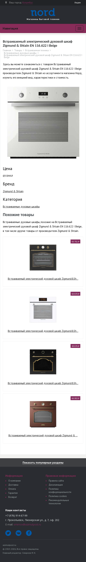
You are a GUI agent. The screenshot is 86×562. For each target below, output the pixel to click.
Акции (77, 2)
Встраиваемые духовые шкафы (20, 53)
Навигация (10, 28)
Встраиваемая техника (37, 50)
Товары (18, 50)
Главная (7, 50)
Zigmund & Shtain (13, 191)
